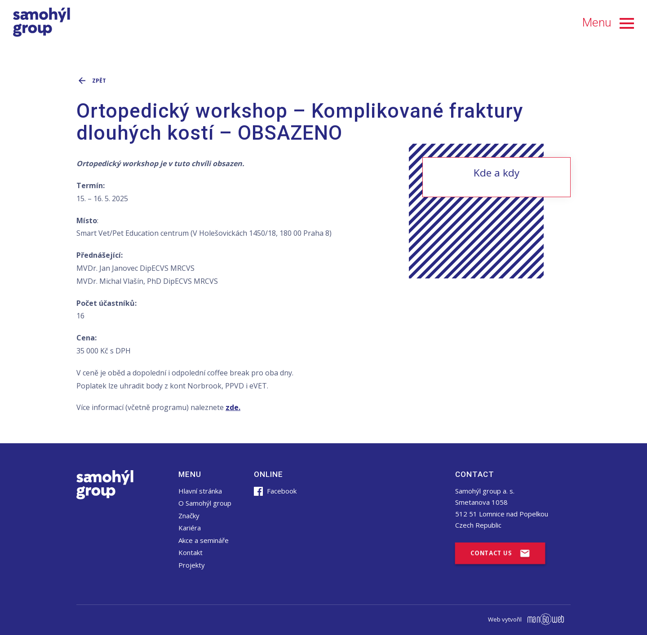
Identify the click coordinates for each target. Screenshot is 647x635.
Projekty (191, 564)
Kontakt (190, 552)
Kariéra (189, 527)
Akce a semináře (203, 540)
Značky (188, 515)
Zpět (91, 80)
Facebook (275, 490)
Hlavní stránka (200, 490)
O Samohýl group (204, 502)
